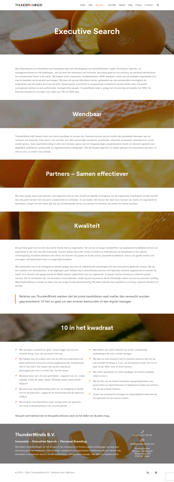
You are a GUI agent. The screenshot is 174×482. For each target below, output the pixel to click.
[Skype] (148, 473)
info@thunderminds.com (142, 450)
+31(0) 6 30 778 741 (142, 441)
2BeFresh (70, 472)
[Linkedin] (156, 473)
